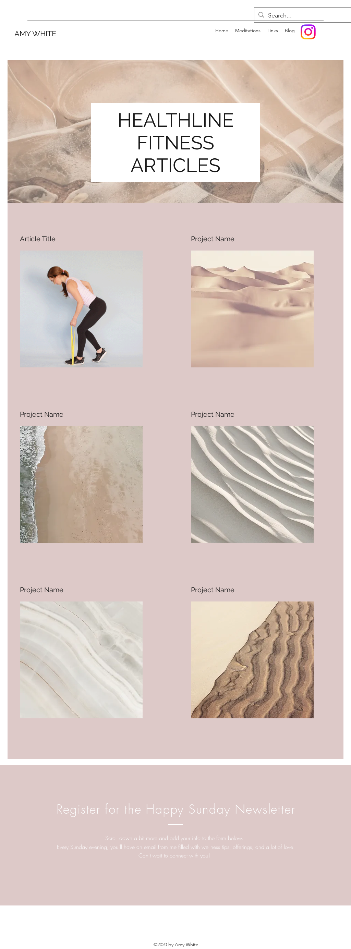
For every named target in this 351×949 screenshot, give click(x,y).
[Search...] (306, 16)
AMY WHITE (35, 33)
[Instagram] (308, 32)
